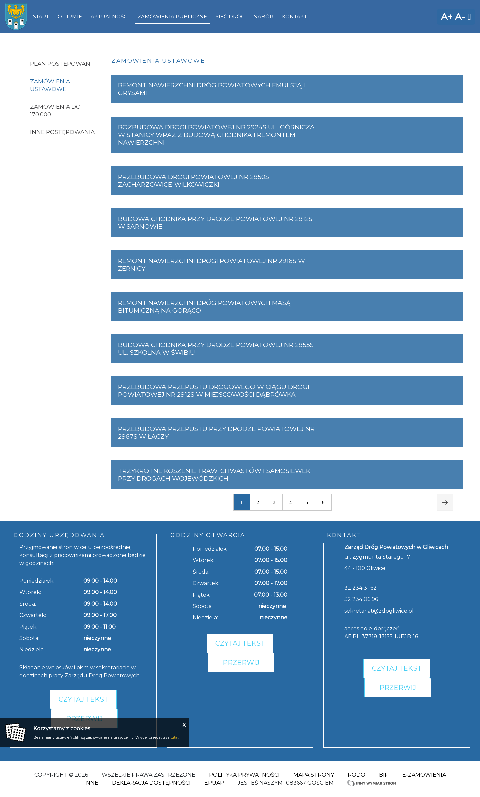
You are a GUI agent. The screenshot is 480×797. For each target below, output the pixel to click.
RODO (356, 775)
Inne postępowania (62, 132)
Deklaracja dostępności (151, 783)
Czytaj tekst (83, 699)
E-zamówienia (424, 775)
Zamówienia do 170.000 (55, 110)
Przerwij (241, 663)
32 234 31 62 (360, 588)
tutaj (174, 737)
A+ (446, 16)
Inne (91, 783)
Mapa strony (313, 775)
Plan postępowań (60, 63)
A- (460, 16)
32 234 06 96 (361, 599)
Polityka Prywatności (244, 775)
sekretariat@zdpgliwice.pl (379, 611)
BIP (384, 775)
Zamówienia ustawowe (50, 85)
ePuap (214, 783)
